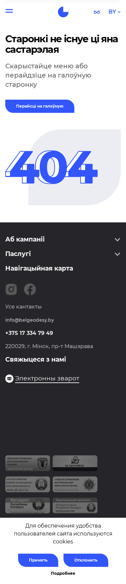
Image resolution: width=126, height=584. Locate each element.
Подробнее (63, 573)
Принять (38, 560)
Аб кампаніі (25, 239)
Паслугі (18, 254)
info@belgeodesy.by (29, 320)
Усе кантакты (23, 307)
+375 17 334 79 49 (29, 333)
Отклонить (85, 560)
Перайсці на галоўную (39, 106)
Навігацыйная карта (39, 268)
